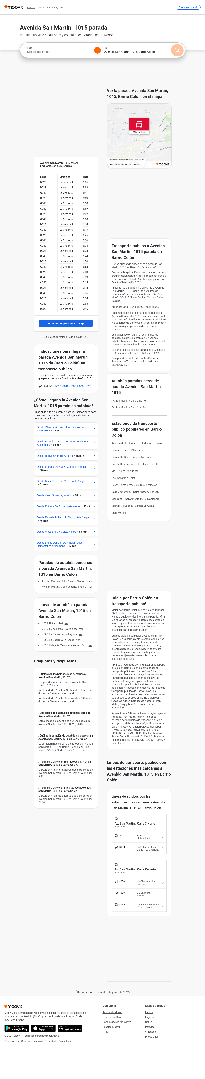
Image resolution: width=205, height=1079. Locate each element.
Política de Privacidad (44, 1041)
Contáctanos (65, 1041)
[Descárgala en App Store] (43, 1028)
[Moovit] (13, 7)
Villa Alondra (152, 498)
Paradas (150, 1026)
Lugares (149, 1017)
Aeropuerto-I (119, 443)
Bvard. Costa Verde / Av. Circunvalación (134, 484)
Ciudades (150, 1031)
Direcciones (152, 1036)
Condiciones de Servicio (17, 1041)
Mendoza (117, 498)
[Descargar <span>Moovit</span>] (188, 7)
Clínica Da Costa (144, 505)
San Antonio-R (133, 498)
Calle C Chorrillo (121, 491)
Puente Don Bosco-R (123, 464)
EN (106, 1032)
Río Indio (134, 443)
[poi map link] (139, 136)
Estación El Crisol (152, 443)
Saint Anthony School (145, 491)
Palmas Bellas (120, 450)
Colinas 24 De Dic (122, 505)
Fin (105, 48)
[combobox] (59, 52)
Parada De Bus (120, 457)
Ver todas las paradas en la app (66, 323)
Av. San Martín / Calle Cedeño (129, 407)
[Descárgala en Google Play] (16, 1028)
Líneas (149, 1012)
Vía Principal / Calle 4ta (125, 471)
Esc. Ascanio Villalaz (123, 478)
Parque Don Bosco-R (143, 457)
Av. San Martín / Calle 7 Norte (129, 400)
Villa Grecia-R (138, 450)
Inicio (29, 48)
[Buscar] (177, 50)
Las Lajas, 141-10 (148, 464)
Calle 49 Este (119, 512)
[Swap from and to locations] (97, 50)
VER (90, 581)
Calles (148, 1022)
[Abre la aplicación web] (70, 1028)
